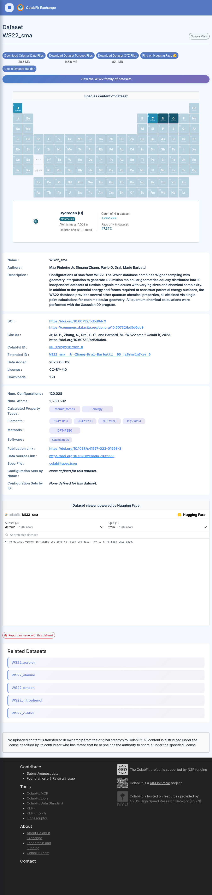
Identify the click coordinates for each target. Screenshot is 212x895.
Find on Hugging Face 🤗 (159, 55)
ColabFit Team (38, 853)
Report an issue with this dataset (28, 635)
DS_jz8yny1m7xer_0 (66, 347)
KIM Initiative (160, 783)
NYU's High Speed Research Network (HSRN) (165, 801)
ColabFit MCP (37, 793)
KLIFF (31, 808)
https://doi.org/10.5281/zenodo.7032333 (81, 456)
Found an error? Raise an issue (51, 778)
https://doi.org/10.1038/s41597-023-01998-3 (85, 448)
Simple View (199, 36)
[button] (18, 108)
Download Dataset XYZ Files (117, 55)
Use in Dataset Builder (19, 68)
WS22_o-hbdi (23, 713)
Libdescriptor (37, 818)
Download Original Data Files (24, 55)
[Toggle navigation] (9, 7)
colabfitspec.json (63, 463)
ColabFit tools (37, 798)
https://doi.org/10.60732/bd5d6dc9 (77, 321)
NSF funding (197, 769)
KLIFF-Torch (36, 813)
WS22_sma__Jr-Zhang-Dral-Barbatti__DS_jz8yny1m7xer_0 (100, 355)
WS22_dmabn (23, 688)
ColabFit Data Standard (45, 803)
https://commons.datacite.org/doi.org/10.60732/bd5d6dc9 (96, 327)
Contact (28, 861)
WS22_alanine (23, 675)
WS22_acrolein (24, 662)
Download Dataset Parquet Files (71, 55)
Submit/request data (42, 773)
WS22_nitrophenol (27, 700)
